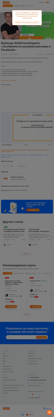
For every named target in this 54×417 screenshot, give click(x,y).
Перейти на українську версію (27, 22)
